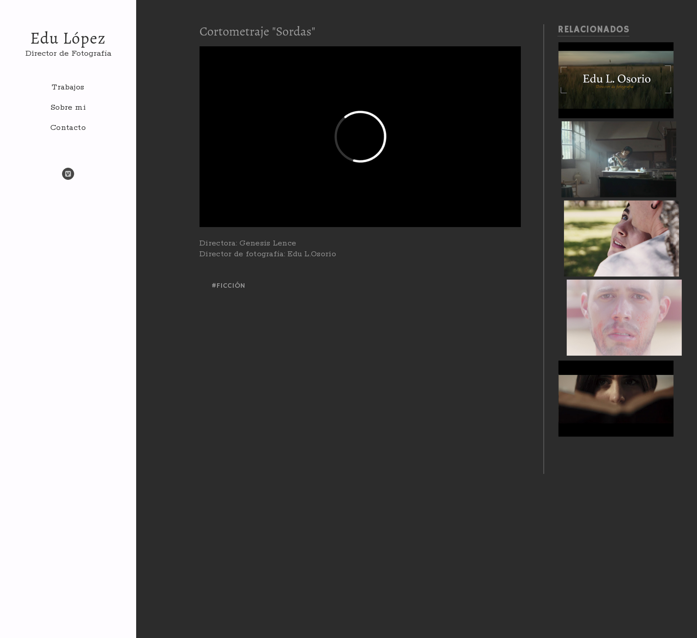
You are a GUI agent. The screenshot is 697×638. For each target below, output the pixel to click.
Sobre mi (68, 107)
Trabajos (68, 87)
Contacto (68, 128)
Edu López (68, 38)
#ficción (228, 285)
